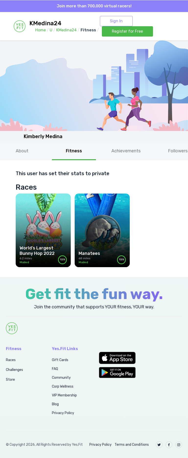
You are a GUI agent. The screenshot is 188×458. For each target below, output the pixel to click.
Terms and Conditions (132, 445)
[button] (117, 358)
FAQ (55, 369)
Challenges (14, 370)
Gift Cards (60, 360)
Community (61, 378)
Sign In (116, 21)
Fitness (74, 151)
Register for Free (127, 31)
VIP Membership (64, 395)
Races (11, 360)
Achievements (126, 151)
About (22, 151)
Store (10, 380)
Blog (55, 404)
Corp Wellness (62, 386)
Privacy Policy (63, 413)
